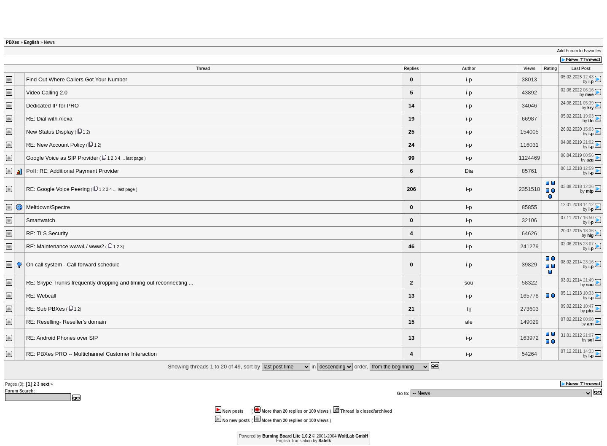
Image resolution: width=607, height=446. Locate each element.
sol (591, 340)
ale (469, 322)
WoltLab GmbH (353, 436)
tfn (591, 120)
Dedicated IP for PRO (52, 105)
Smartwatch (40, 220)
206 (411, 189)
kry (590, 107)
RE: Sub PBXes (45, 309)
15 (411, 322)
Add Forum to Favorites (579, 50)
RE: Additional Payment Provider (79, 171)
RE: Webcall (41, 296)
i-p (469, 79)
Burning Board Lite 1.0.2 (286, 436)
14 (411, 105)
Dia (469, 171)
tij (469, 309)
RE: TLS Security (47, 233)
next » (46, 384)
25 (411, 132)
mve (589, 94)
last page (134, 158)
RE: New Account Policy (55, 145)
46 (411, 246)
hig (590, 235)
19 (411, 119)
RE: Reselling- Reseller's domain (66, 322)
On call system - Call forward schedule (73, 264)
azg (590, 160)
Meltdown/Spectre (48, 207)
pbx (590, 311)
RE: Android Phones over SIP (62, 338)
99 (411, 158)
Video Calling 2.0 (46, 92)
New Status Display (50, 132)
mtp (590, 191)
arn (590, 324)
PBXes (12, 42)
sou (469, 282)
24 (411, 145)
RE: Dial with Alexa (49, 119)
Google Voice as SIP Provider (62, 158)
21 (411, 309)
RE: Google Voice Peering (58, 189)
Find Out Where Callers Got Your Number (76, 79)
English (31, 42)
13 (411, 296)
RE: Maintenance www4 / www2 (65, 246)
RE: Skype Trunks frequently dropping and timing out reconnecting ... (109, 282)
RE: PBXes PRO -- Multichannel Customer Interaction (91, 354)
